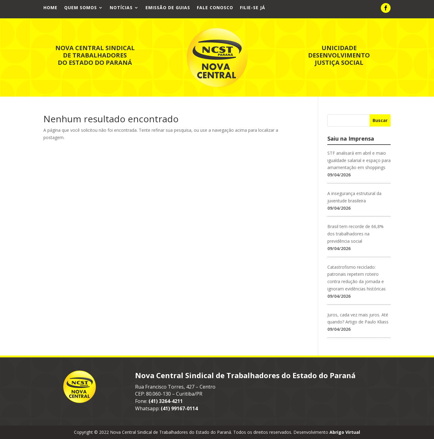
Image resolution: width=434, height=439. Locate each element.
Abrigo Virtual (344, 432)
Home (50, 8)
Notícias (121, 8)
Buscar (380, 120)
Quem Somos (80, 8)
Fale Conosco (215, 8)
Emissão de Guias (167, 8)
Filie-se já (252, 8)
